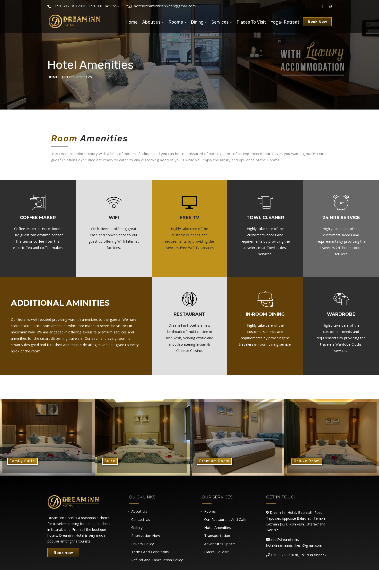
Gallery (137, 528)
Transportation (217, 536)
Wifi (114, 217)
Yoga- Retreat (285, 22)
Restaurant (189, 314)
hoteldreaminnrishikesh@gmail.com (161, 5)
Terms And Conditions (150, 554)
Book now (63, 552)
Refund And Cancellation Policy (157, 562)
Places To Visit (251, 22)
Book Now (317, 21)
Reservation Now (146, 536)
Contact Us (140, 519)
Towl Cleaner (265, 217)
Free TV (189, 217)
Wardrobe (341, 314)
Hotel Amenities (218, 528)
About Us (139, 511)
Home (131, 22)
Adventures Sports (220, 545)
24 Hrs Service (341, 217)
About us (153, 22)
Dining (199, 22)
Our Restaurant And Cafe (226, 519)
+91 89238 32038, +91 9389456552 (83, 5)
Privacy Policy (143, 545)
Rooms (177, 22)
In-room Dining (265, 314)
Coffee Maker (38, 217)
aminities (88, 303)
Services (222, 22)
